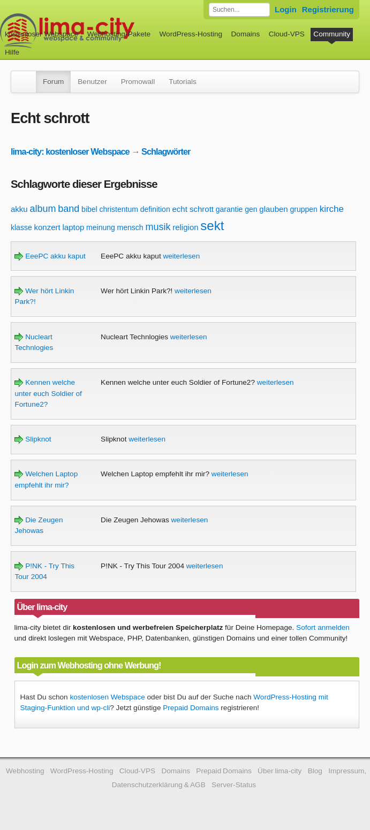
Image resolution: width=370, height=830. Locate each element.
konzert (47, 227)
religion (185, 227)
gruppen (303, 209)
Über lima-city (279, 771)
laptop (73, 227)
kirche (332, 209)
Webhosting (25, 771)
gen (251, 209)
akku (19, 209)
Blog (315, 771)
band (68, 208)
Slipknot (32, 439)
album (42, 208)
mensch (130, 227)
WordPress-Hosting (190, 34)
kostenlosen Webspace (107, 697)
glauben (273, 209)
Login (286, 9)
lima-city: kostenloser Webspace (70, 151)
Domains (245, 34)
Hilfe (12, 52)
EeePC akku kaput (49, 256)
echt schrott (193, 209)
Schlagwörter (165, 151)
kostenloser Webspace (41, 34)
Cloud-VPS (287, 34)
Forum (53, 82)
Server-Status (234, 785)
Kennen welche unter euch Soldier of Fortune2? (47, 393)
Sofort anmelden (323, 627)
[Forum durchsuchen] (239, 10)
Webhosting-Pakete (118, 34)
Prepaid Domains (190, 708)
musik (157, 227)
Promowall (138, 82)
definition (155, 209)
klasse (21, 227)
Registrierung (328, 9)
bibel (89, 209)
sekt (212, 225)
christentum (118, 209)
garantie (229, 209)
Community (331, 34)
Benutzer (92, 82)
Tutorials (183, 82)
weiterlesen (181, 256)
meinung (100, 227)
